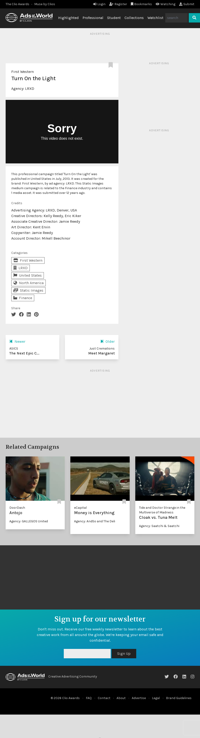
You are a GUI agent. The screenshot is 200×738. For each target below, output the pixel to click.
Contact (104, 698)
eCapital (80, 508)
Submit (186, 4)
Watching (165, 4)
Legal (156, 698)
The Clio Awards (17, 4)
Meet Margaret (101, 353)
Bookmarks (141, 4)
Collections (134, 17)
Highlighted (68, 17)
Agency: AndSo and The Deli (94, 521)
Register (118, 4)
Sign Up (124, 653)
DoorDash (17, 508)
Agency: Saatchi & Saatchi (159, 526)
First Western (22, 71)
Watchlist (155, 17)
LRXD (29, 88)
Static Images (28, 290)
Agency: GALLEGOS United (28, 521)
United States (27, 275)
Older (107, 341)
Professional (93, 17)
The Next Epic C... (24, 353)
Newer (17, 341)
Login (99, 4)
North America (28, 283)
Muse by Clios (44, 4)
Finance (22, 298)
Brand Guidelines (179, 698)
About (121, 698)
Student (114, 17)
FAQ (89, 698)
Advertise (139, 698)
